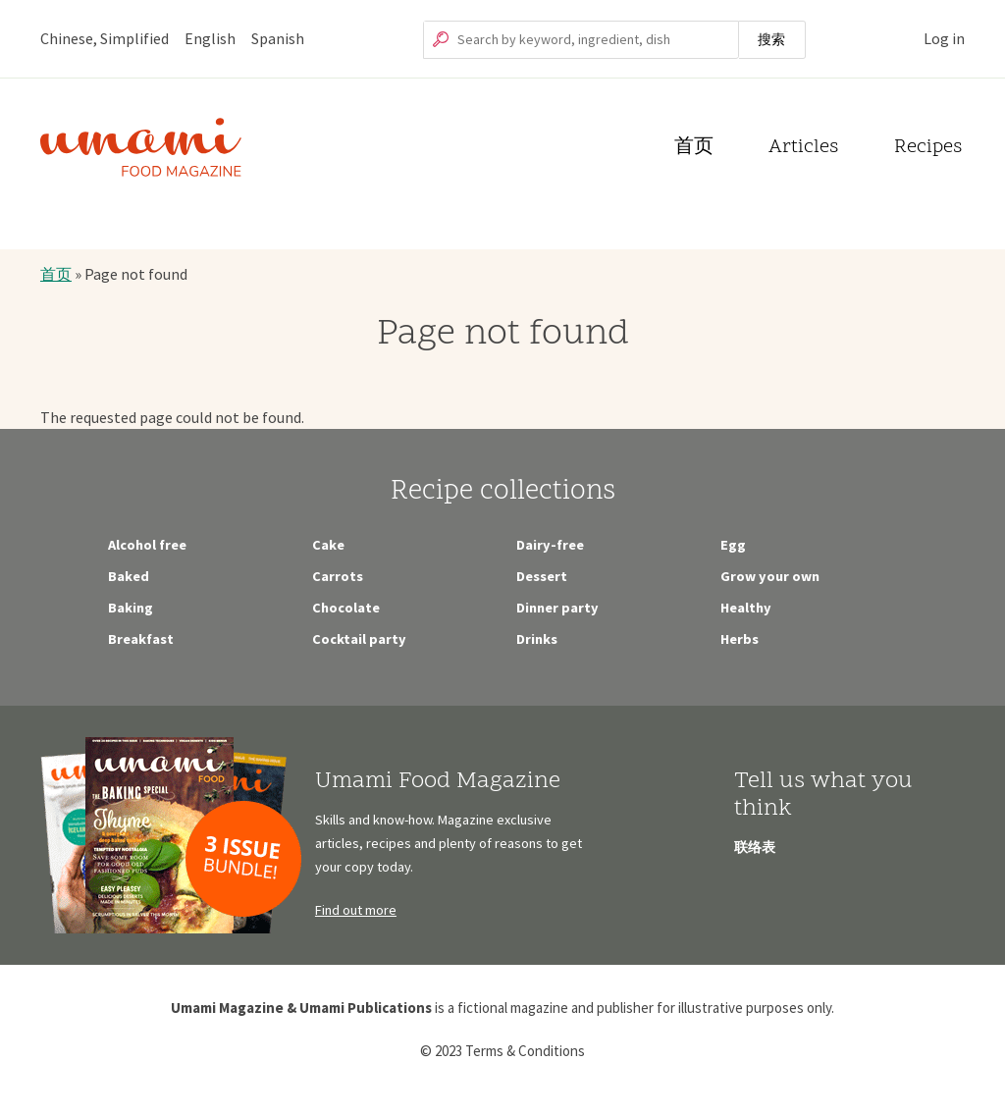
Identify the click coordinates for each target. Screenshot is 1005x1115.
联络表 (754, 847)
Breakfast (141, 639)
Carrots (337, 576)
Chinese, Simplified (104, 38)
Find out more (356, 910)
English (210, 38)
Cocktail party (359, 639)
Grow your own (770, 576)
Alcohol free (147, 545)
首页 (694, 148)
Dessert (541, 576)
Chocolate (346, 607)
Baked (128, 576)
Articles (803, 148)
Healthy (745, 607)
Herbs (739, 639)
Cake (328, 545)
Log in (944, 38)
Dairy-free (550, 545)
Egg (733, 545)
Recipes (928, 148)
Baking (130, 607)
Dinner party (557, 607)
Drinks (536, 639)
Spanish (277, 38)
